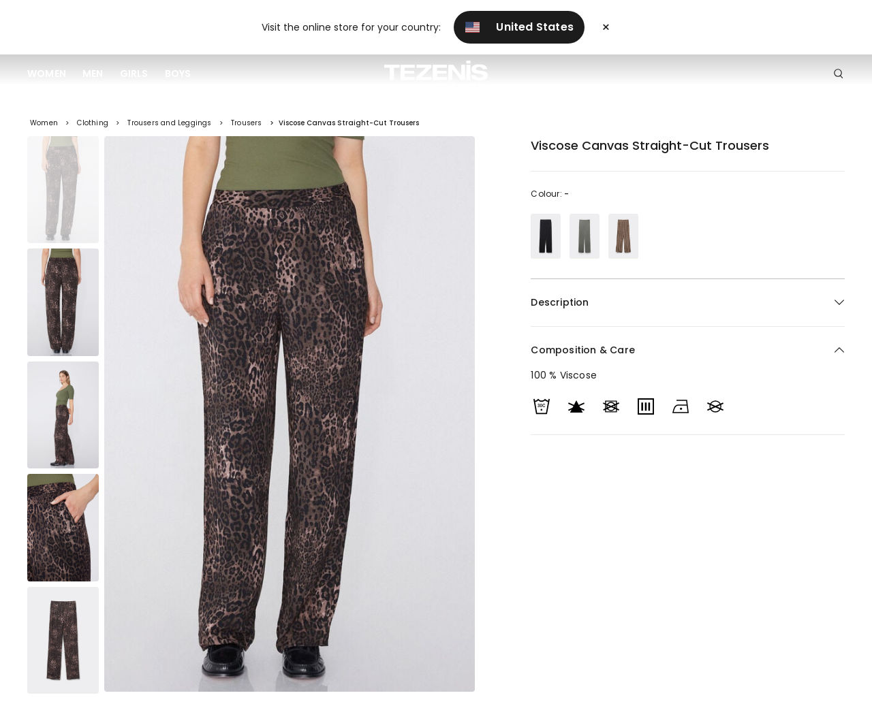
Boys (178, 73)
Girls (134, 73)
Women (46, 73)
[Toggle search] (838, 74)
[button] (688, 350)
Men (93, 73)
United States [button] (519, 27)
